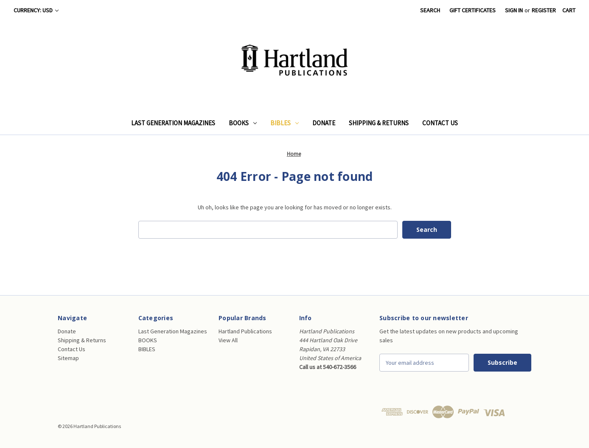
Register (544, 10)
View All (228, 340)
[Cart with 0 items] (569, 10)
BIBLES (284, 123)
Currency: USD (36, 10)
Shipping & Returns (379, 123)
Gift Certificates (472, 10)
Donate (323, 123)
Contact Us (440, 123)
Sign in (514, 10)
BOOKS (243, 123)
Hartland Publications (245, 331)
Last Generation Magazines (173, 123)
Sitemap (68, 358)
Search (430, 10)
